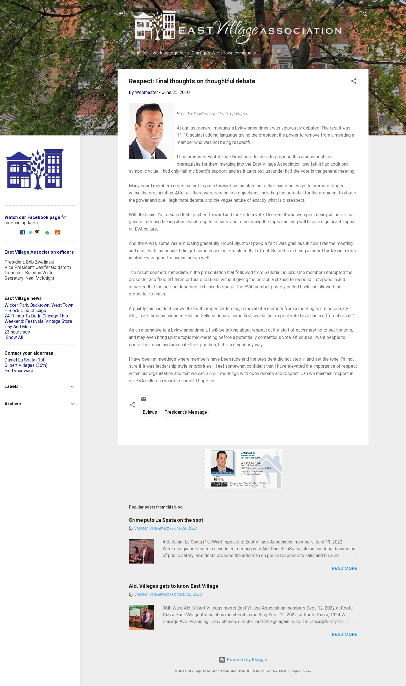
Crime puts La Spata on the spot (166, 520)
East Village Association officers (39, 252)
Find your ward (19, 370)
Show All (14, 337)
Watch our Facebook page (32, 217)
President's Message (185, 412)
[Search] (365, 15)
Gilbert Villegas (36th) (26, 365)
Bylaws (150, 412)
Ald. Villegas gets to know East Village (173, 586)
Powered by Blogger (243, 659)
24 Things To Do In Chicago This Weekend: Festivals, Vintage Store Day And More (38, 321)
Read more (344, 568)
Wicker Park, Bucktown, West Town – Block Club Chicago (39, 308)
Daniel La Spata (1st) (25, 360)
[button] (353, 82)
